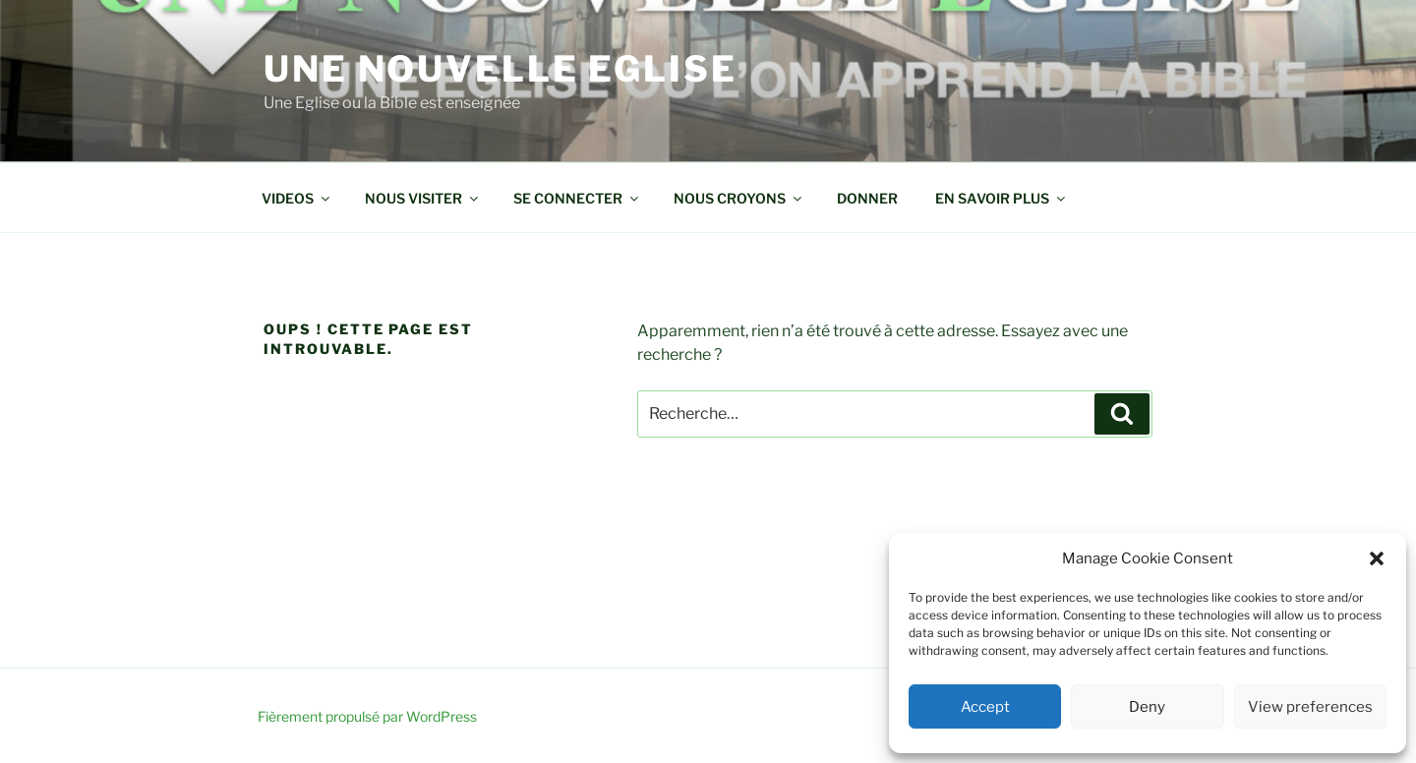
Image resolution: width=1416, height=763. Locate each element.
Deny (1147, 707)
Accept (985, 707)
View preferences (1310, 707)
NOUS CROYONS (739, 198)
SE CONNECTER (577, 198)
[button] (1376, 558)
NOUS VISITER (423, 198)
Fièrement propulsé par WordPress (367, 716)
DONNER (867, 198)
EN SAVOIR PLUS (1001, 198)
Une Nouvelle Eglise (501, 68)
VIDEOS (297, 198)
